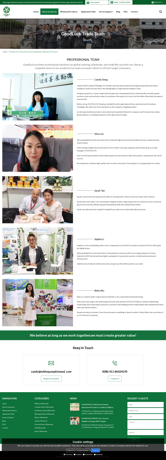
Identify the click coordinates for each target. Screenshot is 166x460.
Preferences (88, 454)
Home (36, 12)
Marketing (98, 454)
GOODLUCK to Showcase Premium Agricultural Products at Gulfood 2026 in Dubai (97, 406)
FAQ (125, 12)
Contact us (115, 378)
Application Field (88, 12)
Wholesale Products (69, 12)
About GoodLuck (49, 12)
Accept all (95, 450)
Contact (134, 12)
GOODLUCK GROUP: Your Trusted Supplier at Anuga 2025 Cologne (95, 419)
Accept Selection (82, 450)
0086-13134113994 (122, 2)
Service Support (106, 12)
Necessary (68, 454)
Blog (118, 12)
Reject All (70, 450)
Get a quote (94, 2)
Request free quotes (51, 378)
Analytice (78, 454)
